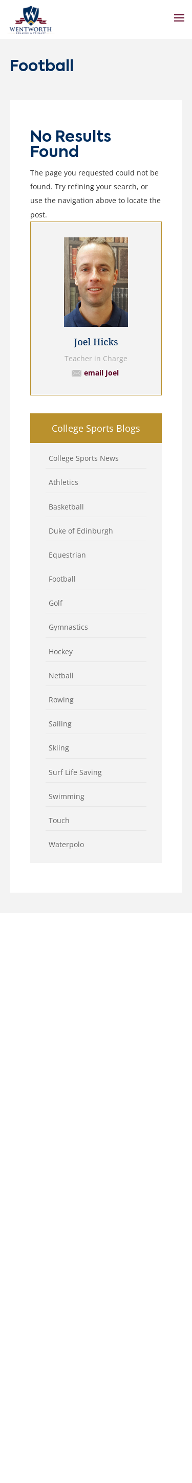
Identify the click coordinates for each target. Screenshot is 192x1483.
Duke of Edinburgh (81, 531)
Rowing (61, 699)
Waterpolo (66, 844)
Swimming (66, 796)
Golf (55, 603)
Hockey (61, 651)
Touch (59, 820)
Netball (61, 675)
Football (62, 579)
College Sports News (84, 458)
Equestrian (67, 555)
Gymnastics (68, 627)
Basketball (66, 507)
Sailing (60, 723)
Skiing (59, 747)
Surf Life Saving (75, 772)
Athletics (63, 482)
